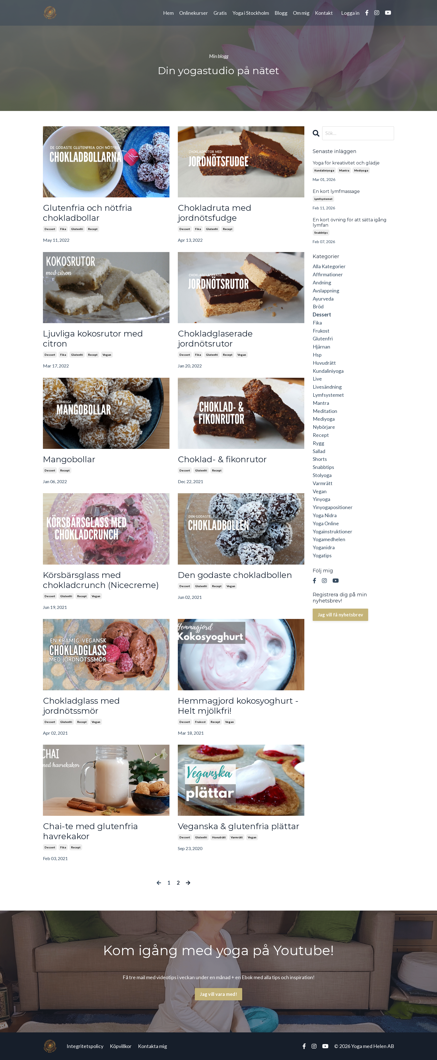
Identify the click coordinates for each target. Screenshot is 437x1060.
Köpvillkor (121, 1046)
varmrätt (237, 837)
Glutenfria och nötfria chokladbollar (87, 213)
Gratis (220, 13)
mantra (344, 170)
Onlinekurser (193, 13)
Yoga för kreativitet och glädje (346, 163)
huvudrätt (219, 837)
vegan (107, 354)
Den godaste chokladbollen (235, 575)
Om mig (301, 13)
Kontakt (324, 13)
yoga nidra (325, 515)
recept (93, 229)
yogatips (322, 555)
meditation (325, 411)
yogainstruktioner (332, 531)
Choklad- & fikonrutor (222, 459)
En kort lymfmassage (336, 191)
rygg (318, 443)
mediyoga (361, 170)
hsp (317, 355)
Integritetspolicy (85, 1046)
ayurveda (323, 299)
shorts (320, 459)
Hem (168, 13)
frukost (200, 721)
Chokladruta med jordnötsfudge (214, 213)
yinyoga (321, 499)
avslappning (326, 290)
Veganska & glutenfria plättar (238, 826)
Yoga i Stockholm (250, 13)
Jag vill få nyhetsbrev (340, 614)
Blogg (281, 13)
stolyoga (322, 475)
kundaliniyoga (324, 170)
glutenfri (77, 229)
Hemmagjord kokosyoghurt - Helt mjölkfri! (238, 706)
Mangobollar (69, 459)
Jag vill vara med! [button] (218, 994)
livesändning (327, 387)
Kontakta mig (152, 1046)
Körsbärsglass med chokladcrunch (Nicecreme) (101, 580)
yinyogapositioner (333, 507)
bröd (318, 306)
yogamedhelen (329, 539)
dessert (50, 229)
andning (322, 282)
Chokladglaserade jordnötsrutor (215, 339)
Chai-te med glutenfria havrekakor (90, 831)
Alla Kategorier (329, 266)
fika (63, 229)
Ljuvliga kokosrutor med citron (93, 339)
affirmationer (328, 274)
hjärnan (321, 346)
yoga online (326, 523)
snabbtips (321, 232)
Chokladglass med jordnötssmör (81, 706)
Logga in (350, 13)
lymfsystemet (323, 198)
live (317, 379)
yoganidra (324, 547)
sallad (319, 451)
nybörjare (324, 427)
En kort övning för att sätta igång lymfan (350, 222)
